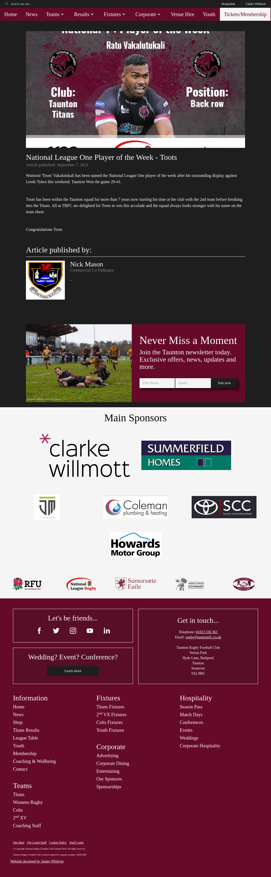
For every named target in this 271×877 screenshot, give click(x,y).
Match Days (191, 714)
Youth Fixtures (110, 730)
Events (186, 730)
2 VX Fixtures (111, 714)
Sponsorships (108, 786)
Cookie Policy (58, 842)
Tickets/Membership (245, 14)
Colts (18, 810)
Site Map (18, 842)
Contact (20, 769)
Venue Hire (182, 14)
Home (10, 14)
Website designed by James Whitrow (37, 861)
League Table (25, 738)
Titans (18, 794)
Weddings (189, 738)
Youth (209, 14)
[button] (55, 14)
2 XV (20, 817)
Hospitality (228, 4)
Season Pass (191, 706)
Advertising (107, 755)
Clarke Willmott (256, 4)
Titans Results (26, 730)
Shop (18, 722)
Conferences (191, 722)
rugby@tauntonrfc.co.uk (203, 637)
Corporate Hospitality (200, 745)
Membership (25, 753)
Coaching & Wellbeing (34, 761)
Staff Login (77, 842)
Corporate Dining (112, 763)
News (32, 14)
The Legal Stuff (37, 842)
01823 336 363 (206, 632)
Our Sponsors (109, 779)
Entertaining (108, 771)
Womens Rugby (28, 802)
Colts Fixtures (109, 722)
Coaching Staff (27, 825)
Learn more (73, 671)
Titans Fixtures (110, 706)
